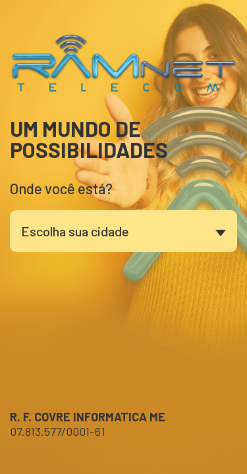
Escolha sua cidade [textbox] (75, 231)
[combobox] (123, 231)
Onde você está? (61, 188)
